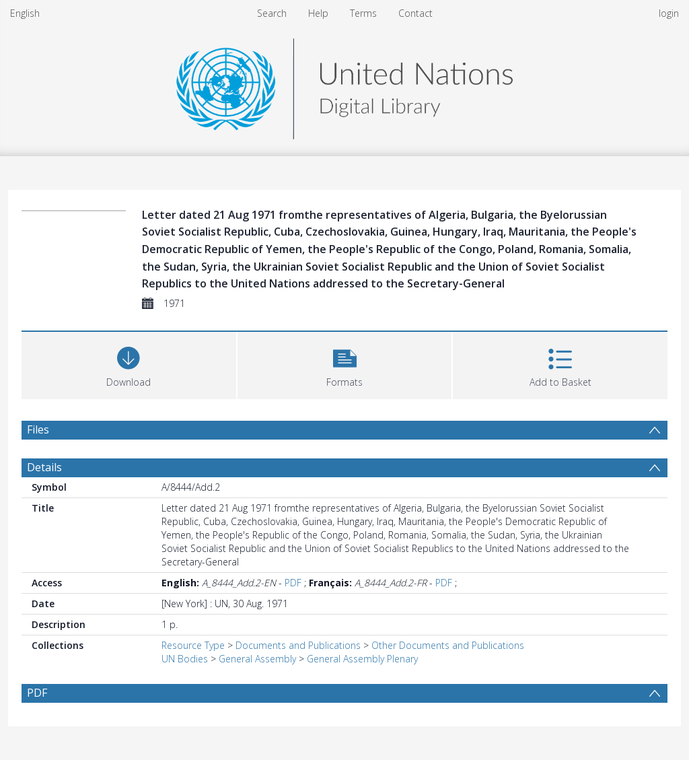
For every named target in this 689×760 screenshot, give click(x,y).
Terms (363, 13)
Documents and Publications (298, 645)
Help (318, 13)
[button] (345, 364)
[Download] (129, 364)
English (25, 13)
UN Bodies (184, 658)
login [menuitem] (669, 13)
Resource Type (193, 645)
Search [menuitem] (272, 13)
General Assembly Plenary (362, 658)
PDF (293, 582)
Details (44, 467)
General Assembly (257, 658)
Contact (415, 13)
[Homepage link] (344, 85)
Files (38, 429)
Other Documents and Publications (447, 645)
